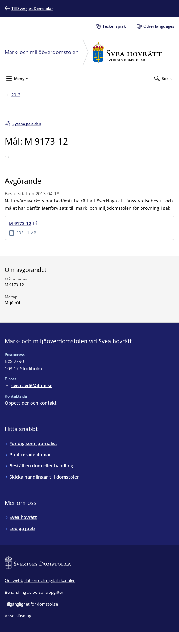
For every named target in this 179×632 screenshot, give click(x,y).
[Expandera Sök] (163, 78)
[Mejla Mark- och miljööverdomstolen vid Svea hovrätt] (28, 385)
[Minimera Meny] (17, 78)
